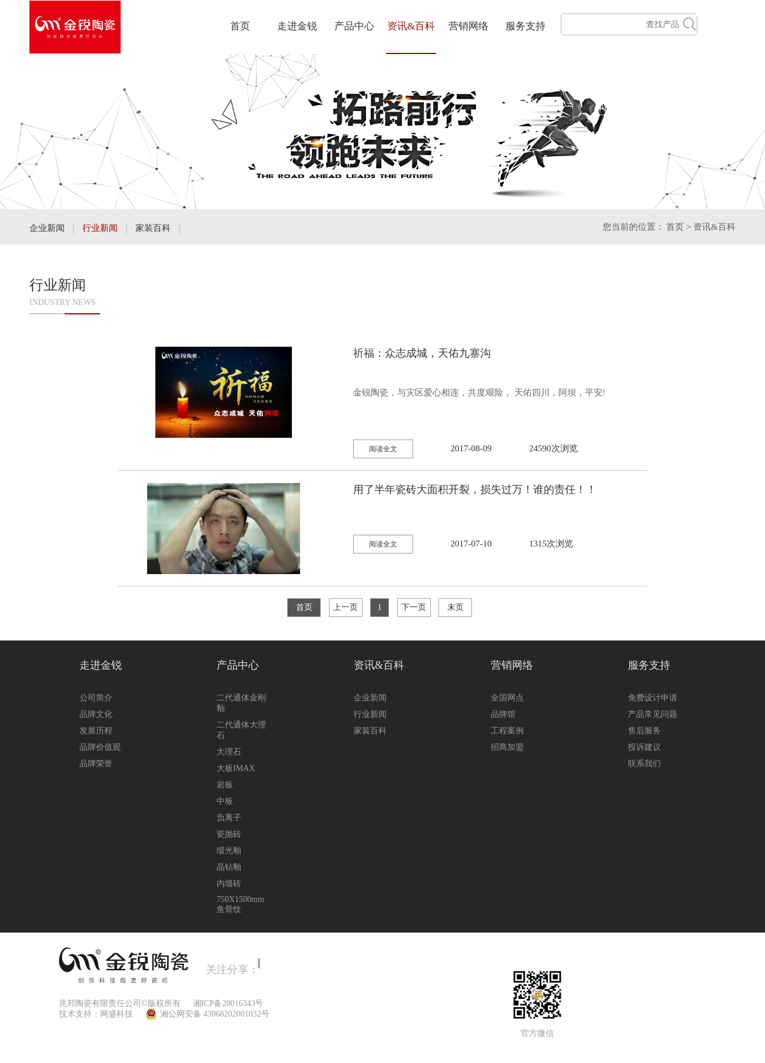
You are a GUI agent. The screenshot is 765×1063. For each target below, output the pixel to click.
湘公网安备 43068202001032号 (215, 1014)
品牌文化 (95, 714)
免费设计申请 (652, 697)
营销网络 (468, 26)
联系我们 (644, 763)
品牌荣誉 (95, 763)
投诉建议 (644, 747)
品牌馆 (503, 714)
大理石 (229, 751)
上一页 (345, 607)
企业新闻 (47, 228)
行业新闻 (100, 228)
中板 (225, 801)
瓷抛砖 (229, 834)
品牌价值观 (100, 747)
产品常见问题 (652, 714)
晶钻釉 (229, 867)
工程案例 (507, 730)
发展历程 (95, 730)
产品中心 (354, 26)
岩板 (225, 784)
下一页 (413, 607)
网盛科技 (116, 1014)
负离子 (229, 817)
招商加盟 (507, 747)
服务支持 (525, 26)
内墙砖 (229, 883)
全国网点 (507, 697)
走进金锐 (297, 26)
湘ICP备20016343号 (228, 1003)
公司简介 (95, 697)
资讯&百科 (411, 26)
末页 (455, 607)
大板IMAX (236, 768)
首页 (240, 26)
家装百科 (153, 228)
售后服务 (644, 730)
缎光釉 (229, 850)
